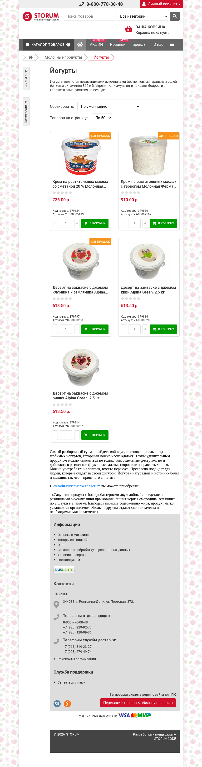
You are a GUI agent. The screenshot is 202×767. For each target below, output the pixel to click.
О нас (158, 44)
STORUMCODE (165, 739)
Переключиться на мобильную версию (138, 702)
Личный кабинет (161, 4)
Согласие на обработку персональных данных (92, 550)
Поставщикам (67, 560)
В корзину (95, 223)
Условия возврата (70, 555)
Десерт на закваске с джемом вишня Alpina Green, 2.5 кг (80, 395)
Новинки (119, 43)
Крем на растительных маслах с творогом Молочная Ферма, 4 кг (148, 186)
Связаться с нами (69, 682)
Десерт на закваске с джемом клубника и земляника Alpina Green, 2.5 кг (80, 292)
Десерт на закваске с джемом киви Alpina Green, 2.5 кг (148, 289)
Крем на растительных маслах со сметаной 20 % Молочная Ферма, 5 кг (80, 186)
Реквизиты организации (75, 659)
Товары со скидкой (71, 540)
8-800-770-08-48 (104, 4)
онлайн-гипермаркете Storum (76, 486)
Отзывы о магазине (71, 535)
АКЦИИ (98, 43)
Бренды (139, 44)
